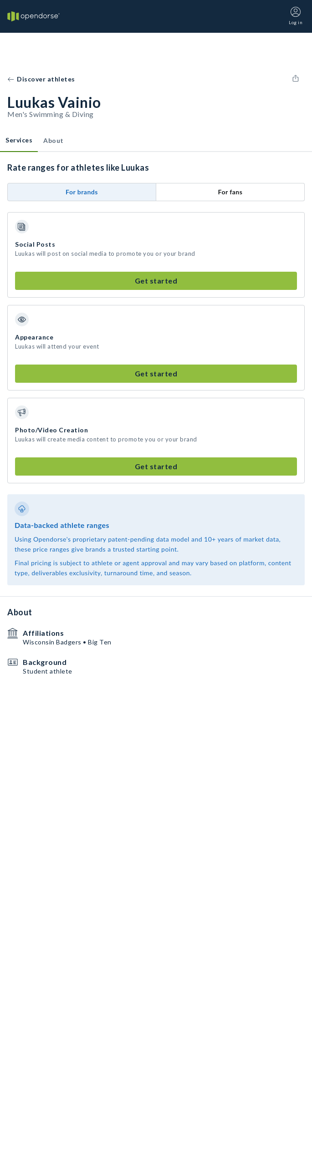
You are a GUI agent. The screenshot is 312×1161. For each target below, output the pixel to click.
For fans (230, 192)
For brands (82, 192)
